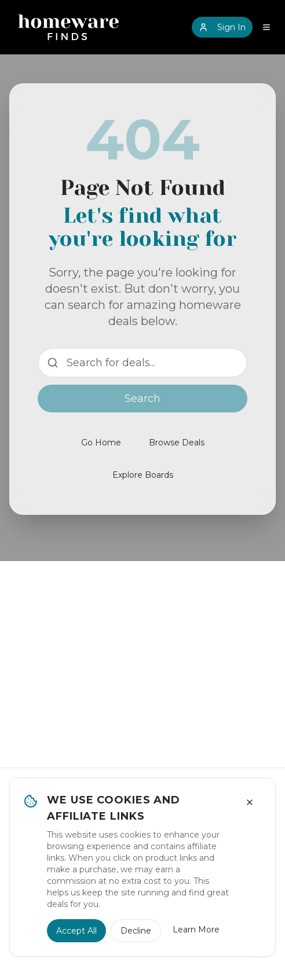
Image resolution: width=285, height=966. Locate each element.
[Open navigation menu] (266, 27)
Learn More (196, 929)
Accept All (76, 931)
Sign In (222, 27)
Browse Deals (176, 442)
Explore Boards (142, 475)
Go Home (101, 442)
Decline (135, 931)
